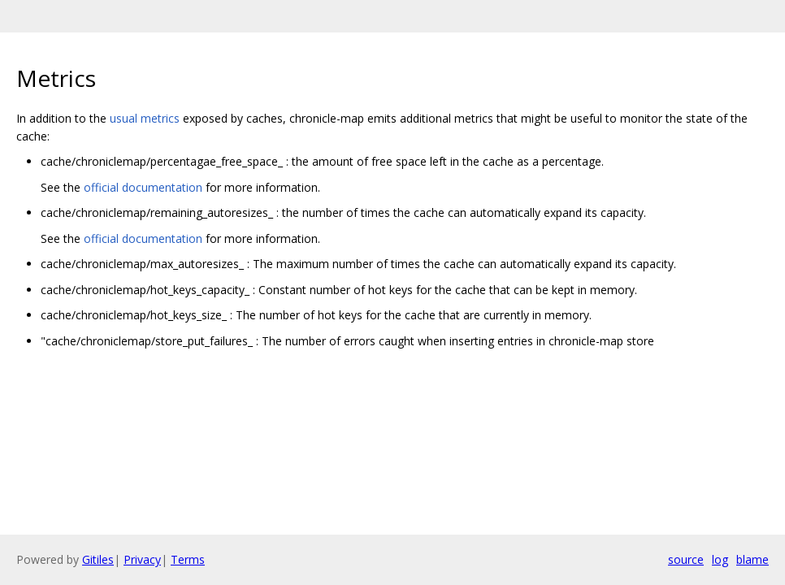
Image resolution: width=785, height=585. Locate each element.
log (720, 559)
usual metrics (145, 118)
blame (752, 559)
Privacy (142, 559)
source (686, 559)
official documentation (143, 187)
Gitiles (98, 559)
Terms (188, 559)
